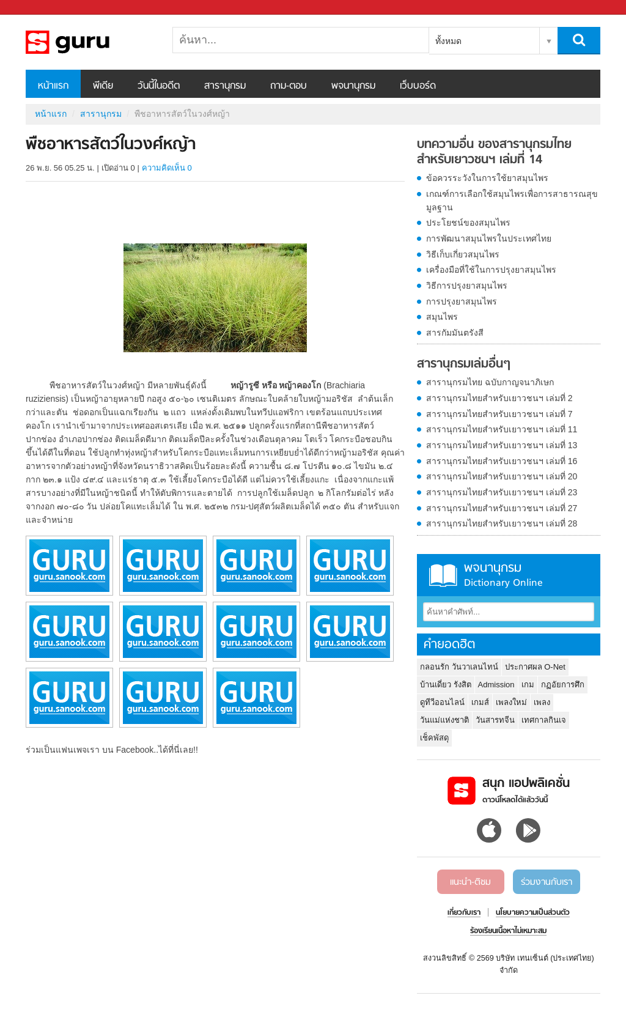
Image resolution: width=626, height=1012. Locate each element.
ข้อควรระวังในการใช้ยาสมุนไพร (487, 178)
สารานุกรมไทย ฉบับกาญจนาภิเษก (490, 382)
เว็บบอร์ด (418, 86)
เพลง (542, 702)
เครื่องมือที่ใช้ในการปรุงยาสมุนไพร (491, 270)
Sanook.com (36, 7)
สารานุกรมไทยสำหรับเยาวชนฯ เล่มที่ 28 (501, 523)
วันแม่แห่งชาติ (444, 720)
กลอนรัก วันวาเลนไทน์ (459, 666)
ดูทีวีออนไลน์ (442, 702)
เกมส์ (480, 702)
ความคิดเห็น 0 (167, 167)
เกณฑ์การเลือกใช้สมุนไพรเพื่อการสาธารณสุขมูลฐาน (512, 200)
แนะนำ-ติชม (470, 882)
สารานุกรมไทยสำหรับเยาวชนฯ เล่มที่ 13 (501, 445)
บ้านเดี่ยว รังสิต (445, 684)
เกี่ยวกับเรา (464, 913)
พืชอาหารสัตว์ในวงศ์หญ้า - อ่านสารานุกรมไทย (90, 42)
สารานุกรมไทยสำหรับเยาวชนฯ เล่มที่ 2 (499, 398)
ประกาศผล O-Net (535, 666)
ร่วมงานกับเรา (546, 882)
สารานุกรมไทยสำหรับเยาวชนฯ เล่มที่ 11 (501, 429)
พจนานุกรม (353, 86)
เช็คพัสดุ (434, 737)
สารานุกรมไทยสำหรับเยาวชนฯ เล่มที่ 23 (501, 492)
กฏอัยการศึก (562, 684)
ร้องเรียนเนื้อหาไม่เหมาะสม (508, 931)
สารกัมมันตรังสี (455, 333)
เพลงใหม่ (511, 702)
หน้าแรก (53, 86)
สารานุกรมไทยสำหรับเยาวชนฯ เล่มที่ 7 (499, 414)
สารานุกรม (225, 86)
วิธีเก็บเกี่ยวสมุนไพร (462, 254)
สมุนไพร (442, 317)
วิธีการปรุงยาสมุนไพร (466, 285)
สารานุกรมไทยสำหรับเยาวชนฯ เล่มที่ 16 (501, 461)
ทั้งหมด (448, 41)
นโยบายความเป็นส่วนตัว (533, 913)
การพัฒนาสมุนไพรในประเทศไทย (488, 238)
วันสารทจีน (495, 720)
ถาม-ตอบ (288, 86)
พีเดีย (103, 86)
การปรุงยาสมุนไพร (461, 301)
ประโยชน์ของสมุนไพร (468, 222)
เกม (527, 684)
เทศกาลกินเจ (543, 720)
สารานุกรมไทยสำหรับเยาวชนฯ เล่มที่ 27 (501, 508)
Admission (496, 684)
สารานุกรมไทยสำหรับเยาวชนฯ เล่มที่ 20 (501, 476)
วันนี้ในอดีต (159, 86)
